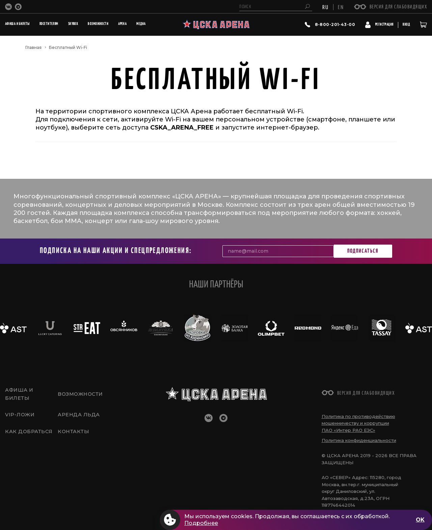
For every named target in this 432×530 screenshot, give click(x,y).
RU (325, 7)
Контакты (74, 434)
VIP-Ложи (20, 416)
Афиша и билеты (20, 393)
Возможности (81, 393)
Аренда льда (79, 416)
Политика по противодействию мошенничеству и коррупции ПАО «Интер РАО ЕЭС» (358, 423)
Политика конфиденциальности (359, 440)
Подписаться (363, 251)
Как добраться (29, 434)
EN (341, 7)
